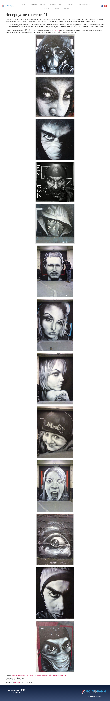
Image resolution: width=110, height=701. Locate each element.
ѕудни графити (37, 675)
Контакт (66, 8)
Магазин (57, 8)
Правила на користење (94, 696)
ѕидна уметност (26, 675)
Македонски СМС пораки (38, 4)
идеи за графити (48, 675)
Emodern (57, 30)
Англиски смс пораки (57, 4)
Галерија (47, 8)
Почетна (23, 4)
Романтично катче (85, 4)
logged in (17, 682)
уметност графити (60, 675)
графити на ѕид (16, 675)
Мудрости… (71, 4)
